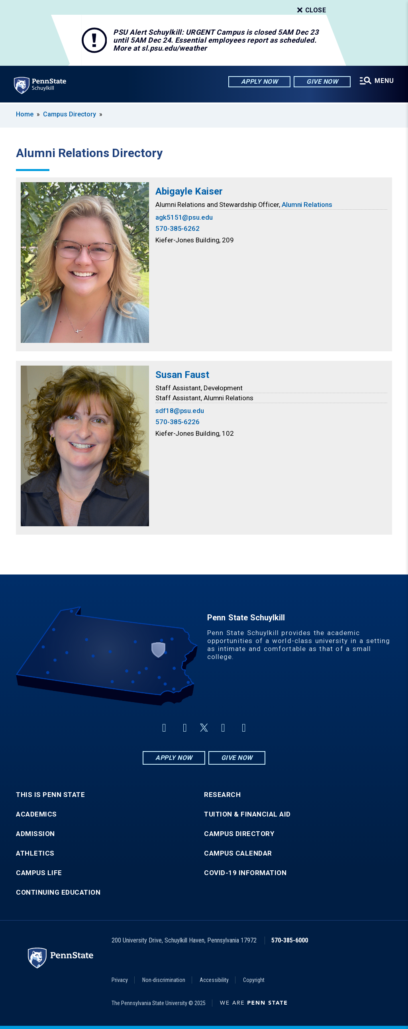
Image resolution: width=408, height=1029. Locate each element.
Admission (35, 834)
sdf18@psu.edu (179, 411)
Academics (36, 814)
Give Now (321, 81)
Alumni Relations (307, 205)
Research (222, 795)
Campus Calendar (238, 853)
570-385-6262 (177, 228)
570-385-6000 (289, 940)
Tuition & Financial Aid (247, 814)
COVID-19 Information (245, 873)
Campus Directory (69, 114)
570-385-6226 (177, 422)
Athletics (35, 853)
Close (311, 10)
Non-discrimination (163, 980)
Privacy (120, 980)
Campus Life (39, 873)
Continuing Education (58, 892)
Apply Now (259, 81)
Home (24, 114)
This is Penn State (50, 795)
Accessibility (214, 980)
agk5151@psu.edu (184, 217)
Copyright (254, 980)
